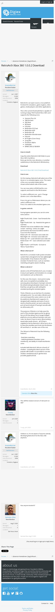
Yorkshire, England (12, 102)
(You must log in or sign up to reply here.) (40, 541)
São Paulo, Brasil (13, 531)
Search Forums (8, 21)
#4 (51, 536)
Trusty (10, 412)
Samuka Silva (26, 393)
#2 (51, 427)
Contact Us (44, 603)
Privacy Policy (27, 610)
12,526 (16, 96)
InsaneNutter (10, 85)
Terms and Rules (27, 608)
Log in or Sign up (46, 2)
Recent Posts (18, 21)
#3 (51, 467)
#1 (51, 389)
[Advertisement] (27, 41)
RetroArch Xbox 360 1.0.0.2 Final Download (34, 170)
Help (51, 603)
